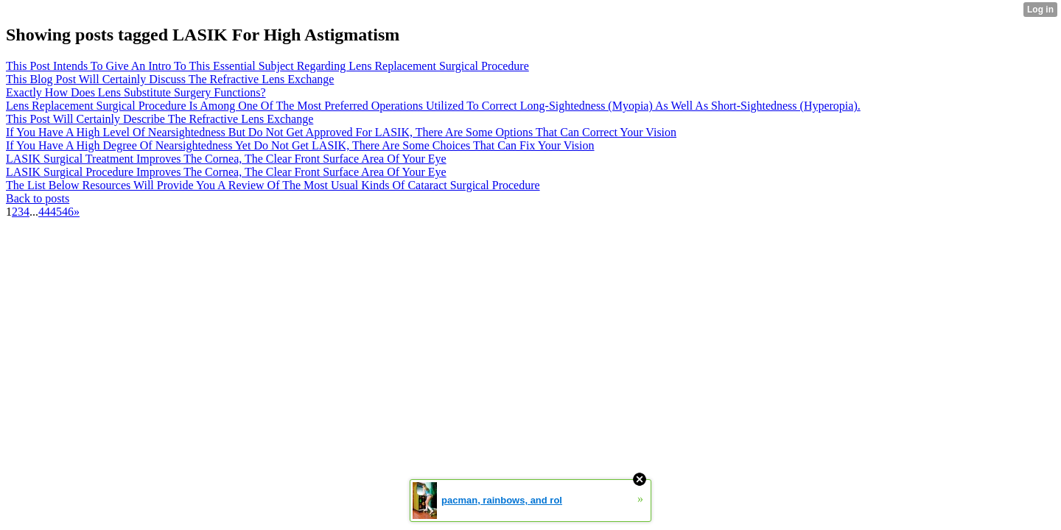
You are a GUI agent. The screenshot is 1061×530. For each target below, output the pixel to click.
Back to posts (37, 198)
